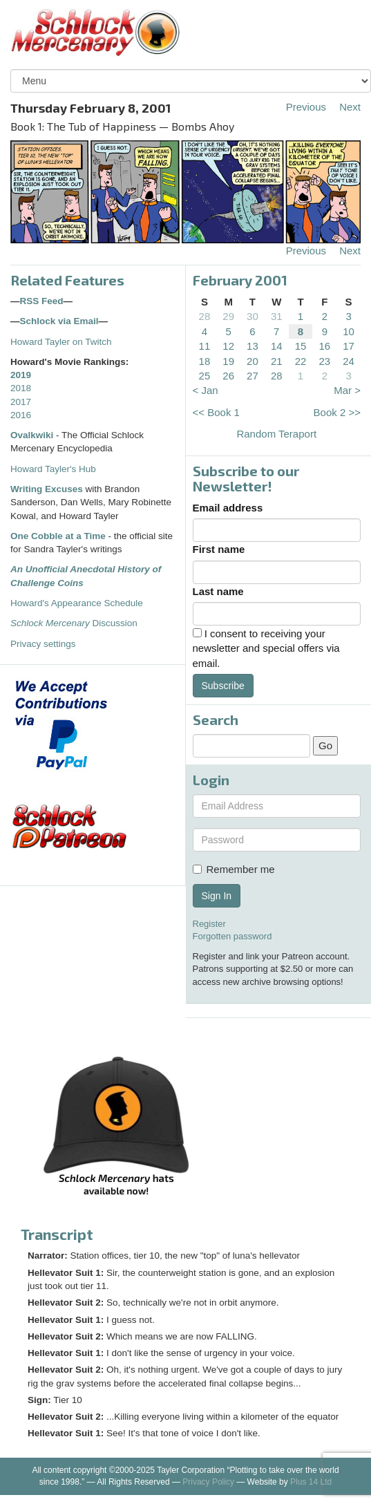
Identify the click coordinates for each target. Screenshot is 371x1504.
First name (219, 549)
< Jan (205, 390)
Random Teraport (276, 434)
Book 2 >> (337, 412)
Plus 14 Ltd (311, 1482)
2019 (20, 375)
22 (301, 361)
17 (348, 346)
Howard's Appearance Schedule (76, 603)
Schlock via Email (59, 321)
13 (252, 346)
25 (205, 376)
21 (277, 361)
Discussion (73, 623)
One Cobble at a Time (58, 536)
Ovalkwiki (33, 435)
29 (228, 316)
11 (205, 346)
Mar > (347, 390)
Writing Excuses (46, 489)
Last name (218, 591)
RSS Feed (42, 301)
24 (348, 361)
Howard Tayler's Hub (53, 469)
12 (228, 346)
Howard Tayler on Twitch (61, 342)
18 (205, 361)
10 (348, 331)
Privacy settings (43, 644)
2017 (20, 402)
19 (228, 361)
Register (209, 924)
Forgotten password (232, 936)
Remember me (234, 869)
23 (324, 361)
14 (277, 346)
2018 (20, 388)
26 (228, 376)
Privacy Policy (208, 1482)
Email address (228, 508)
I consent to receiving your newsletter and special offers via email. (266, 648)
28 (205, 316)
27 (252, 376)
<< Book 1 (216, 412)
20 (252, 361)
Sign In (217, 895)
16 (324, 346)
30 (252, 316)
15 (301, 346)
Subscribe (223, 685)
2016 (20, 415)
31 (277, 316)
